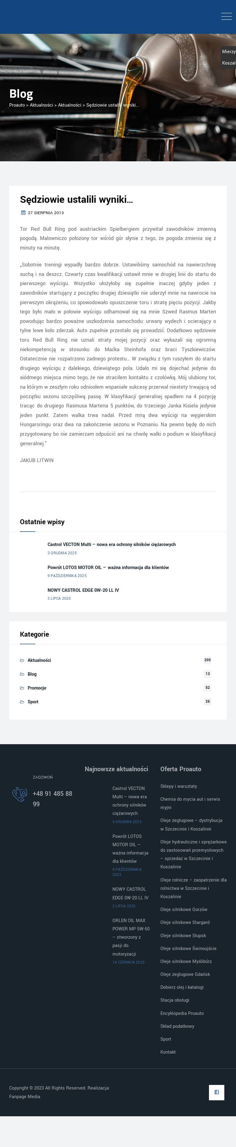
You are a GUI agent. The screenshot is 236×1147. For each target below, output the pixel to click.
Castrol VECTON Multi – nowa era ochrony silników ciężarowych (112, 544)
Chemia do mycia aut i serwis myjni (190, 803)
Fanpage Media (25, 1097)
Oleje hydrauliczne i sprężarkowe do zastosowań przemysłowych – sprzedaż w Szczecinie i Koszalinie (193, 854)
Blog (32, 674)
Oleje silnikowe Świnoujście (188, 948)
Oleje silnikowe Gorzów (183, 909)
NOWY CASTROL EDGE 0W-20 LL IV (83, 590)
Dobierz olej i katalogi (182, 987)
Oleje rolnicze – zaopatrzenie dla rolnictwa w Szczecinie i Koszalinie (193, 888)
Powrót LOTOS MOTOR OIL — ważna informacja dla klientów (108, 567)
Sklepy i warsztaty (178, 786)
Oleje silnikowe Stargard (185, 922)
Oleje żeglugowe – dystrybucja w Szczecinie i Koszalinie (191, 824)
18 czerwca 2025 (128, 962)
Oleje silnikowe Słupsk (183, 936)
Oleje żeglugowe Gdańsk (185, 974)
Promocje (37, 688)
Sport (33, 702)
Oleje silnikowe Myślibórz (186, 961)
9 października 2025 (67, 576)
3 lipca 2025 (59, 598)
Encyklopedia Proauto (182, 1013)
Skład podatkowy (177, 1026)
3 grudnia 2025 (62, 553)
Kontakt (168, 1052)
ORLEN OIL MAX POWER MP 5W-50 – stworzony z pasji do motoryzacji (131, 937)
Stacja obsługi (174, 1000)
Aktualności (39, 660)
